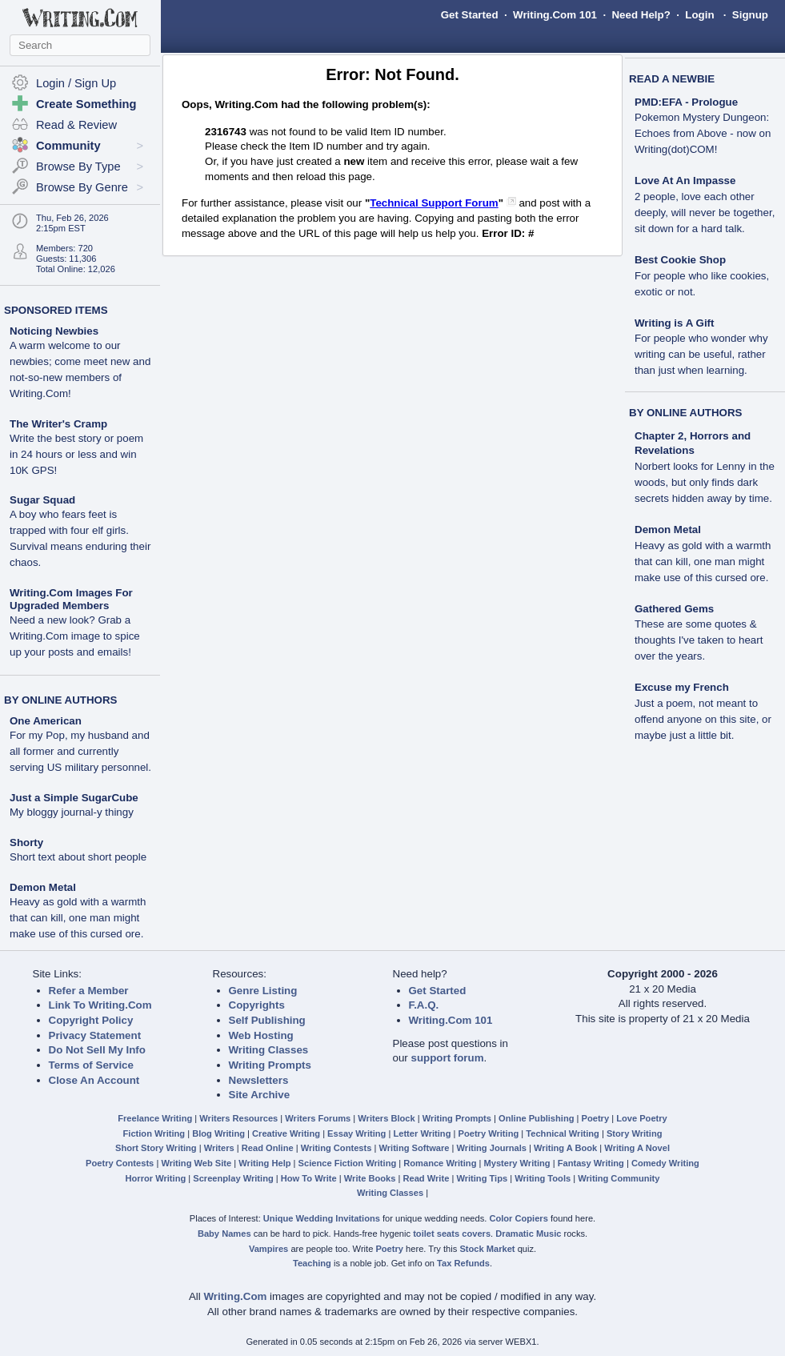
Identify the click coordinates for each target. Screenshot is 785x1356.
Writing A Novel (637, 1148)
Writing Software (413, 1148)
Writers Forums (317, 1118)
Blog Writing (218, 1133)
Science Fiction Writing (347, 1163)
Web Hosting (261, 1035)
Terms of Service (91, 1065)
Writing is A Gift (674, 323)
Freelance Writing (155, 1118)
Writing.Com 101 (555, 15)
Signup (750, 15)
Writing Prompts (270, 1065)
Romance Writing (439, 1163)
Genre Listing (263, 991)
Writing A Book (565, 1148)
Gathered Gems (674, 609)
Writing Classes (269, 1050)
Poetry (596, 1118)
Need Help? (640, 15)
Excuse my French (682, 687)
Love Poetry (641, 1118)
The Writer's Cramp (58, 424)
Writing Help (264, 1163)
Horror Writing (156, 1178)
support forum (447, 1058)
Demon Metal (43, 887)
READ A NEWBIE (672, 79)
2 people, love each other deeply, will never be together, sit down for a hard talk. (705, 213)
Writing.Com (234, 1296)
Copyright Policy (91, 1020)
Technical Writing (562, 1133)
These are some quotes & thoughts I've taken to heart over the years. (699, 640)
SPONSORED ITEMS (56, 310)
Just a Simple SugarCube (74, 798)
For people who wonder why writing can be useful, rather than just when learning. (701, 354)
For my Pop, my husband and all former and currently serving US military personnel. (80, 751)
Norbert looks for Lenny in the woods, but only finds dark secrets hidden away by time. (705, 482)
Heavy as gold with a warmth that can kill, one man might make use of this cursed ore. (78, 918)
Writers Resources (238, 1118)
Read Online (268, 1148)
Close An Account (94, 1080)
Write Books (370, 1178)
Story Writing (635, 1133)
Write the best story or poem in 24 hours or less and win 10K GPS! (76, 454)
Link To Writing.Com (100, 1005)
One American (46, 721)
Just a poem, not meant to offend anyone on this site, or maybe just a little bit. (703, 719)
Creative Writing (286, 1133)
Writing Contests (336, 1148)
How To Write (309, 1178)
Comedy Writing (665, 1163)
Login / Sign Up (76, 83)
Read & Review (76, 124)
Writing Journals (492, 1148)
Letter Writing (422, 1133)
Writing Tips (481, 1178)
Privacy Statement (95, 1035)
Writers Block (386, 1118)
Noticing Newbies (54, 331)
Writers (219, 1148)
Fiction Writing (154, 1133)
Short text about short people (78, 857)
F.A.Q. (424, 1005)
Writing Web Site (196, 1163)
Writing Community (618, 1178)
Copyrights (257, 1005)
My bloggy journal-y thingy (72, 812)
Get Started (470, 15)
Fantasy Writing (591, 1163)
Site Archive (259, 1095)
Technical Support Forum (434, 203)
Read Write (426, 1178)
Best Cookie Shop (680, 260)
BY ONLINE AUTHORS (60, 700)
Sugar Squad (42, 500)
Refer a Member (89, 991)
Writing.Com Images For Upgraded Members (71, 599)
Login (699, 15)
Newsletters (259, 1080)
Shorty (26, 842)
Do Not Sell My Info (97, 1050)
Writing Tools (543, 1178)
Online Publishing (536, 1118)
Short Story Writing (156, 1148)
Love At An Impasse (685, 181)
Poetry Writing (489, 1133)
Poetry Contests (120, 1163)
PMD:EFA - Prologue (686, 102)
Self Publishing (267, 1020)
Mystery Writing (517, 1163)
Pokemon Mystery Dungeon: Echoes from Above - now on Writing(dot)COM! (703, 133)
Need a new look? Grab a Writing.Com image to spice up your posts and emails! (75, 636)
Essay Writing (356, 1133)
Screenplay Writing (233, 1178)
